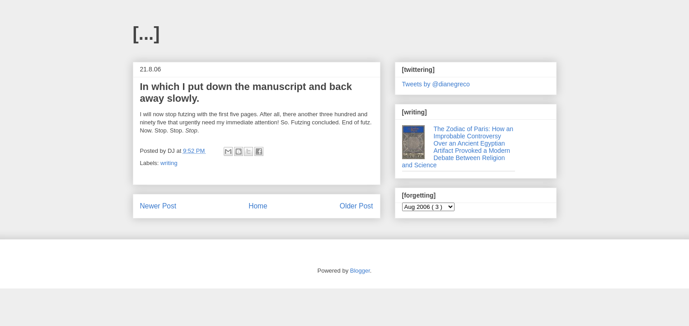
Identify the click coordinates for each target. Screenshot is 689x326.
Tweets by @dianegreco (436, 84)
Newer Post (158, 206)
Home (257, 206)
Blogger (360, 270)
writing (169, 163)
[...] (146, 33)
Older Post (356, 206)
